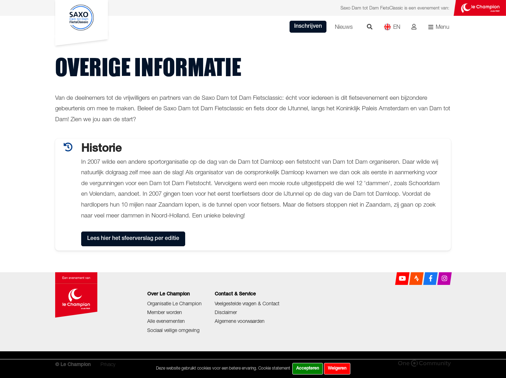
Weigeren (337, 368)
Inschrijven (308, 27)
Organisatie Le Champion (174, 303)
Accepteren (307, 368)
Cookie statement (274, 368)
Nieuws (344, 27)
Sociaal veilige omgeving (173, 330)
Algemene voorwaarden (240, 321)
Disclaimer (226, 312)
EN (392, 27)
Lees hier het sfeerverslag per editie (133, 239)
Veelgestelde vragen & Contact (247, 303)
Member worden (164, 312)
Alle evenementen (166, 321)
